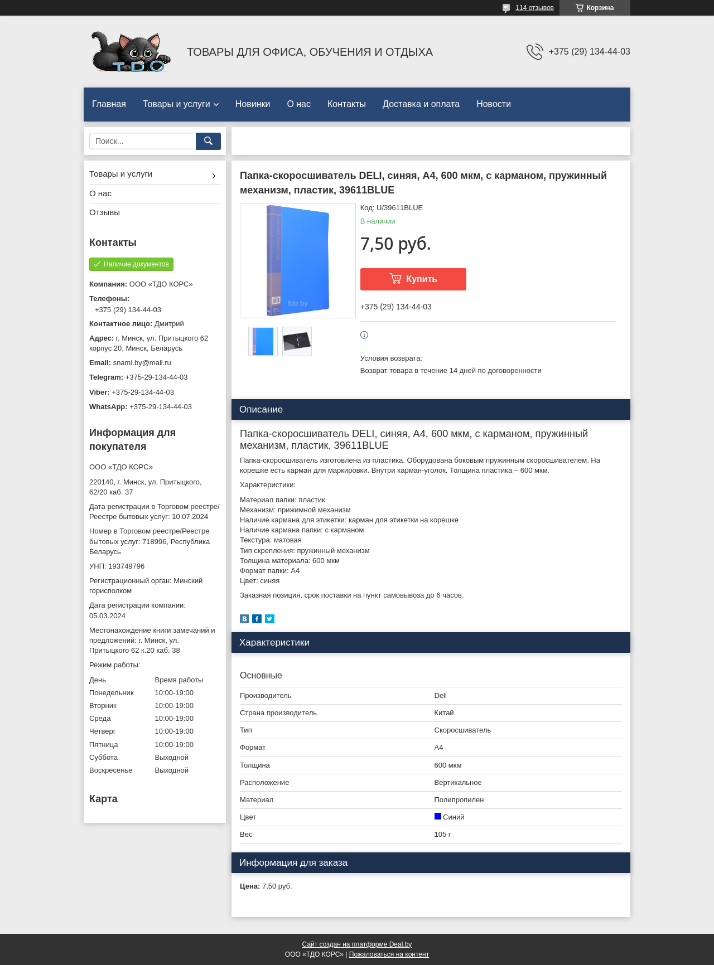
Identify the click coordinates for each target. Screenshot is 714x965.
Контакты (346, 104)
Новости (493, 104)
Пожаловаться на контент (389, 954)
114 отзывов (534, 8)
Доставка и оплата (421, 104)
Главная (109, 104)
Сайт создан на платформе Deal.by (357, 944)
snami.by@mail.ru (142, 362)
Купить (421, 279)
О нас (299, 104)
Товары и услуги (176, 104)
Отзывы (104, 212)
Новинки (253, 104)
